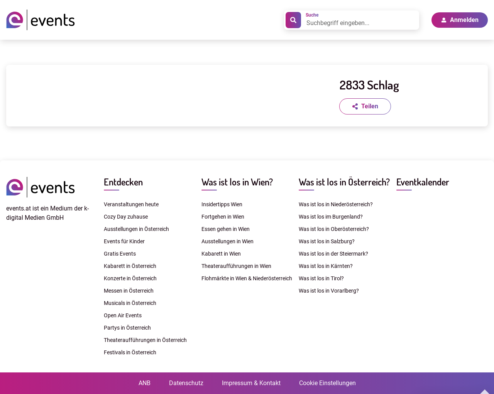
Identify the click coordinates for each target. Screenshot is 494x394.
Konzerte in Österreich (130, 278)
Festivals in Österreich (130, 352)
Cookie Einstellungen (327, 383)
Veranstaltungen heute (131, 204)
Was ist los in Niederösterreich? (336, 204)
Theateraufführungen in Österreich (145, 340)
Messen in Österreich (129, 291)
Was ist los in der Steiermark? (333, 254)
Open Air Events (123, 315)
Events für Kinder (124, 241)
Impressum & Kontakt (251, 383)
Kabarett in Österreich (130, 266)
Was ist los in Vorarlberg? (329, 291)
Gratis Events (120, 254)
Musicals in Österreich (130, 303)
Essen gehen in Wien (225, 229)
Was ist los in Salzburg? (327, 241)
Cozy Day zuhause (126, 217)
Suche (312, 15)
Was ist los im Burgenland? (331, 217)
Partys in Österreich (127, 328)
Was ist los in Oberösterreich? (334, 229)
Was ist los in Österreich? (344, 182)
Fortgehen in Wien (222, 217)
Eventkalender (422, 182)
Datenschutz (186, 383)
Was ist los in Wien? (237, 182)
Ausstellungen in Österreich (136, 229)
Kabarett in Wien (221, 254)
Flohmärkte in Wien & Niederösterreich (246, 278)
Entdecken (123, 182)
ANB (145, 383)
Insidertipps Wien (221, 204)
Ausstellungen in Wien (227, 241)
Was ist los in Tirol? (321, 278)
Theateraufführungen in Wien (236, 266)
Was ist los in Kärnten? (326, 266)
